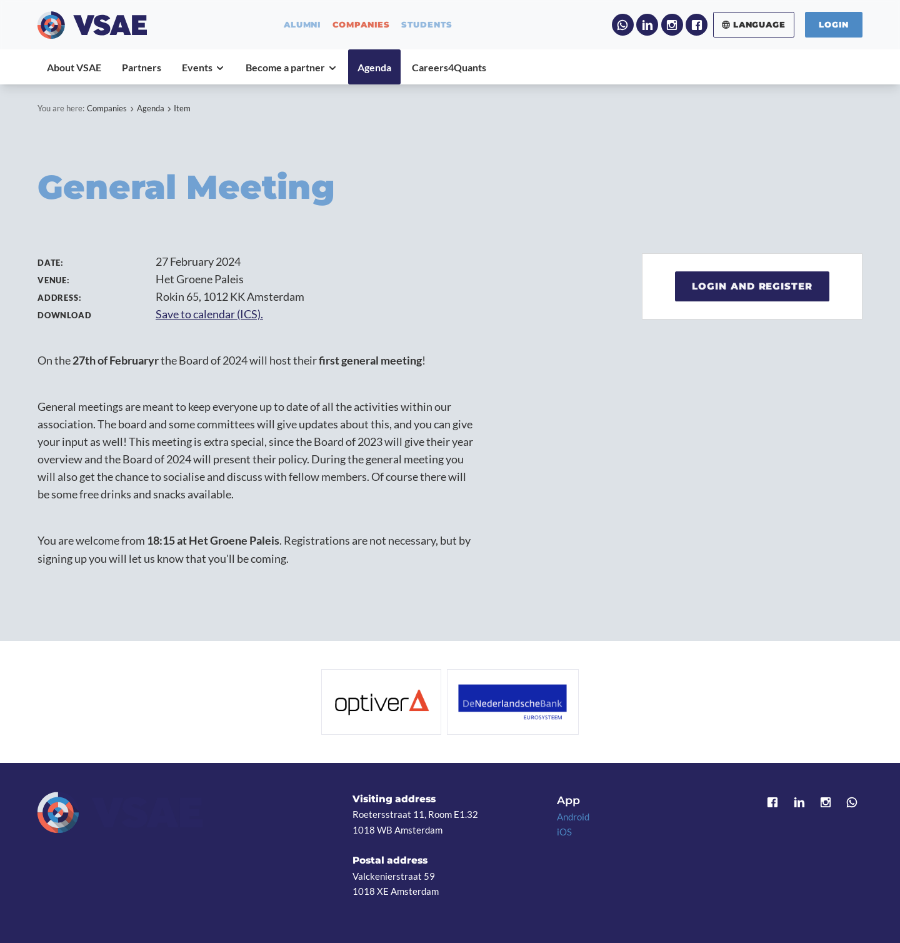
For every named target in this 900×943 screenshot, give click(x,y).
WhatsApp (623, 25)
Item (182, 108)
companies (361, 25)
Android (573, 816)
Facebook (697, 25)
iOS (564, 831)
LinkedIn (647, 25)
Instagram (672, 25)
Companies (107, 108)
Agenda (150, 108)
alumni (302, 25)
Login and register (752, 286)
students (427, 25)
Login (834, 24)
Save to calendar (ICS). (209, 314)
